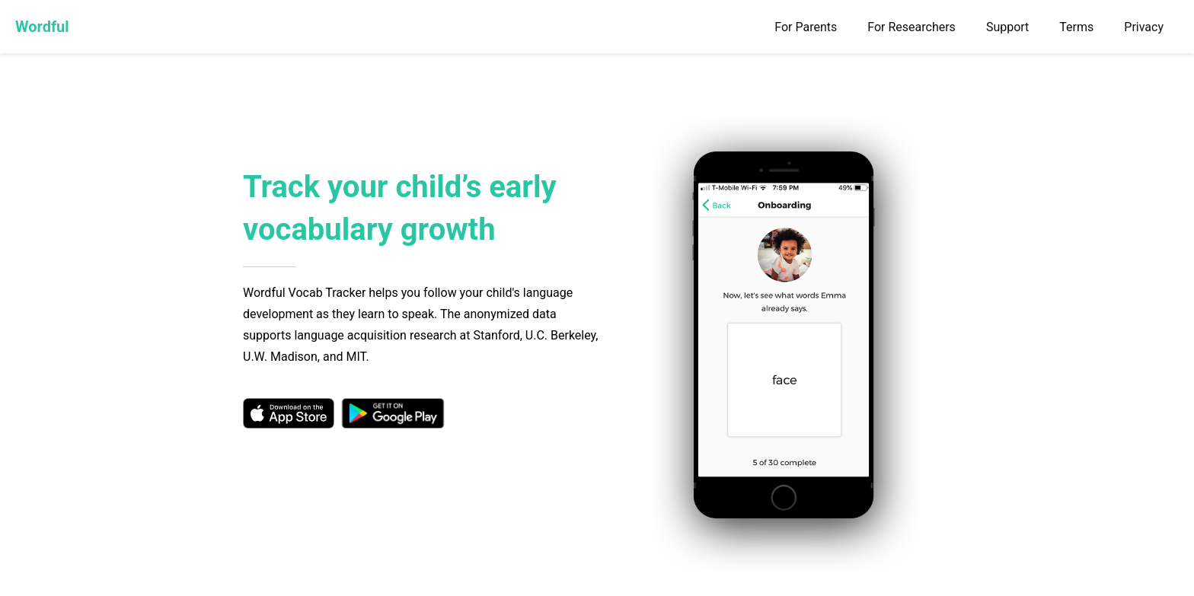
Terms (1076, 27)
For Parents (805, 27)
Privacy (1144, 27)
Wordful (42, 27)
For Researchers (911, 27)
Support (1007, 27)
